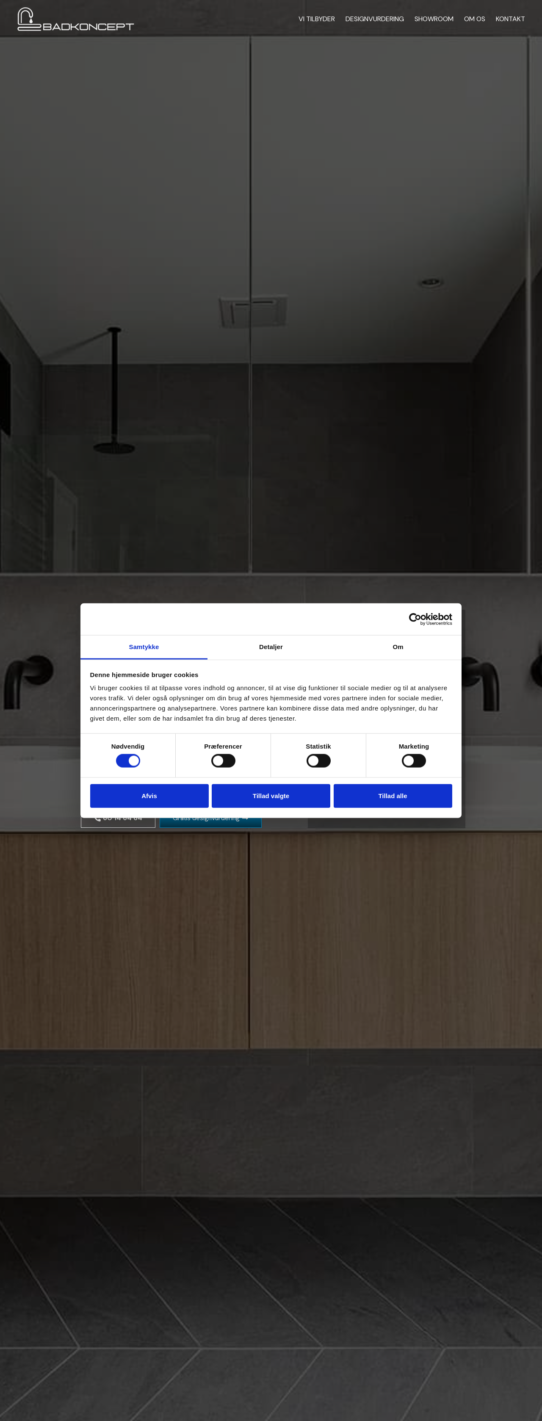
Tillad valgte (271, 795)
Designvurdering (375, 18)
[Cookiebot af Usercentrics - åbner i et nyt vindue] (415, 619)
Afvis (149, 795)
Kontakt (510, 18)
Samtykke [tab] (144, 646)
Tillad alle (392, 795)
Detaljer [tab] (271, 646)
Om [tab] (398, 646)
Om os (474, 18)
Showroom (434, 18)
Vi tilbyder (317, 18)
